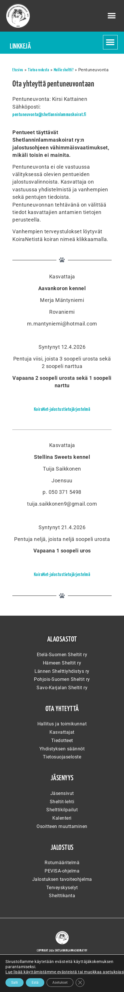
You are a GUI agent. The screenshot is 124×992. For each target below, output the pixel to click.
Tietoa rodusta (38, 70)
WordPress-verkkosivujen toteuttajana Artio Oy (62, 977)
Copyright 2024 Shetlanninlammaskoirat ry (62, 950)
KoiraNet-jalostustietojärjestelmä (62, 409)
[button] (112, 15)
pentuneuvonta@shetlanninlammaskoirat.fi (49, 114)
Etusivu (17, 70)
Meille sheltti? (64, 70)
